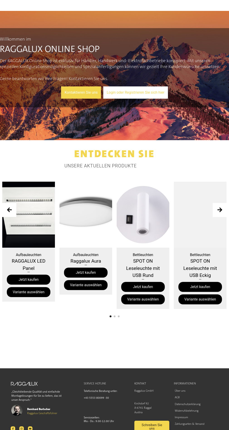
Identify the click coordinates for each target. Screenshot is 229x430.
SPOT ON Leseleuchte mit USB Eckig (200, 268)
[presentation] (9, 210)
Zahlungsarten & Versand (189, 424)
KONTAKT (140, 383)
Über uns (180, 391)
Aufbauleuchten (28, 255)
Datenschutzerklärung (187, 404)
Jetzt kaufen (29, 279)
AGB (177, 397)
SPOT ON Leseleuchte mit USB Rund (143, 268)
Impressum (181, 417)
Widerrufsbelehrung (186, 411)
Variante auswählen (28, 292)
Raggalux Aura (86, 261)
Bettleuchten (143, 255)
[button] (110, 316)
